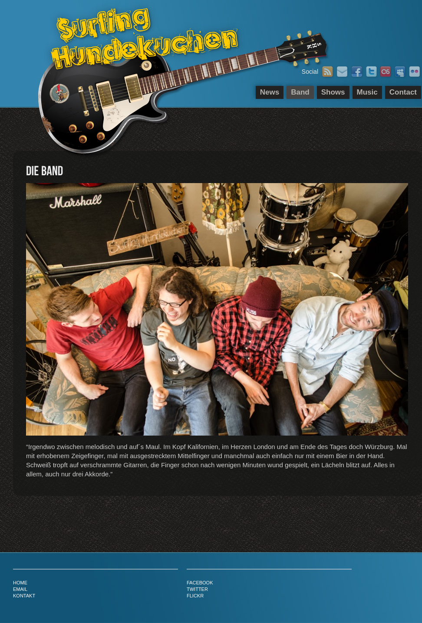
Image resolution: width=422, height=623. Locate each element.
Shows (333, 92)
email (20, 589)
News (269, 92)
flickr (195, 595)
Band (300, 92)
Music (367, 92)
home (20, 582)
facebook (200, 582)
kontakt (24, 595)
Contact (403, 92)
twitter (197, 589)
